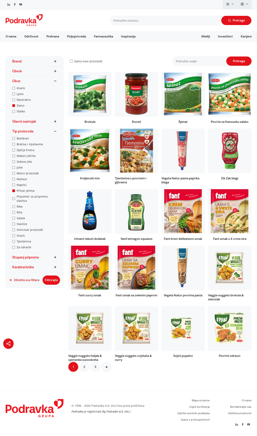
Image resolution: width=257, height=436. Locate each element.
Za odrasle (24, 247)
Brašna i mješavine (30, 144)
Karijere (246, 36)
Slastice (22, 224)
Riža (19, 212)
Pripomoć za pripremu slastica (32, 199)
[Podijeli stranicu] (8, 343)
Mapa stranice (201, 400)
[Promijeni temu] (230, 4)
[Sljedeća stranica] (106, 367)
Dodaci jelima (26, 156)
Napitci (22, 185)
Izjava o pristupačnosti (195, 419)
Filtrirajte (51, 280)
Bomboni (23, 138)
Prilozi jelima (26, 191)
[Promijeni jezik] (244, 4)
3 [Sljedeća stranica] (95, 366)
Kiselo (21, 88)
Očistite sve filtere (24, 280)
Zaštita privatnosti (239, 413)
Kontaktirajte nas (241, 407)
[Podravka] (24, 25)
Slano (20, 105)
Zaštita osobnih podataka (193, 413)
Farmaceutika (103, 36)
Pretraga (236, 20)
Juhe (20, 167)
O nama (11, 36)
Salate (21, 218)
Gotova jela (24, 162)
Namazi (22, 179)
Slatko (21, 111)
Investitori (225, 36)
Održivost (31, 36)
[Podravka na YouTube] (20, 4)
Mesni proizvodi (28, 173)
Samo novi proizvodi (88, 61)
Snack (21, 235)
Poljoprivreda (76, 36)
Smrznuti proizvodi (30, 230)
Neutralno (24, 100)
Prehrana (52, 36)
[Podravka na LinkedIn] (8, 4)
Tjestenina (24, 241)
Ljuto (20, 94)
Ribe (20, 206)
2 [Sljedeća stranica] (84, 366)
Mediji (205, 36)
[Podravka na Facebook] (15, 4)
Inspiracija (128, 36)
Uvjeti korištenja (199, 407)
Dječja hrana (25, 150)
